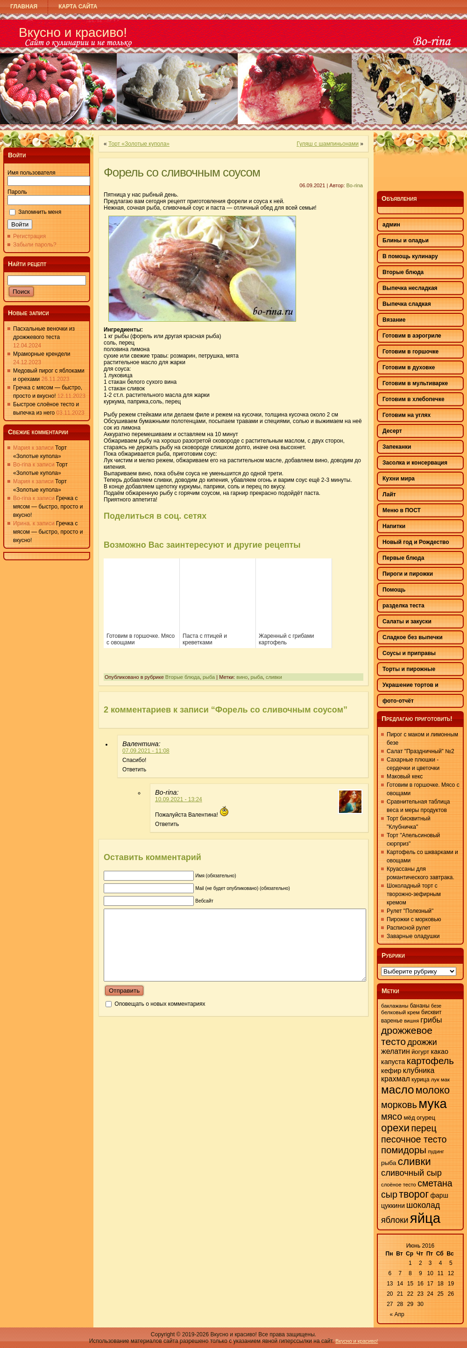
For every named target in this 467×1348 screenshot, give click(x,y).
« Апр (397, 1314)
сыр (389, 1194)
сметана (434, 1183)
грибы (431, 1020)
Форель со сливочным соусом (182, 172)
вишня (411, 1020)
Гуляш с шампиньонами (328, 144)
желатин (395, 1051)
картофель (430, 1061)
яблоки (394, 1220)
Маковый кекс (405, 776)
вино (242, 677)
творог (414, 1194)
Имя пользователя (31, 172)
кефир (391, 1070)
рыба (209, 677)
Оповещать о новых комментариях (159, 1018)
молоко (433, 1090)
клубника (419, 1070)
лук (435, 1079)
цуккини (393, 1205)
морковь (399, 1105)
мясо (391, 1116)
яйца (425, 1218)
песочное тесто (414, 1139)
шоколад (423, 1205)
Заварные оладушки (413, 936)
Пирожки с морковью (414, 919)
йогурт (420, 1051)
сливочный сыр (411, 1173)
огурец (426, 1117)
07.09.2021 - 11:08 (146, 751)
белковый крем (400, 1012)
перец (423, 1128)
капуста (393, 1062)
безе (436, 1006)
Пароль (17, 192)
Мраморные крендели (41, 354)
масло (397, 1089)
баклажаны (394, 1006)
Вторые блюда (182, 677)
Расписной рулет (409, 928)
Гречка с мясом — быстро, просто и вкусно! (48, 506)
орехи (395, 1128)
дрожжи (422, 1042)
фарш (439, 1195)
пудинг (436, 1151)
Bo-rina (355, 185)
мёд (409, 1117)
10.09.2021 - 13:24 (178, 799)
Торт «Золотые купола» (139, 144)
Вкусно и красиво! (73, 32)
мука (432, 1103)
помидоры (403, 1150)
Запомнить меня (39, 212)
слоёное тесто (398, 1184)
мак (445, 1079)
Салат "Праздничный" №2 (420, 751)
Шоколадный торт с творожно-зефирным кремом (414, 894)
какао (439, 1051)
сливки (274, 677)
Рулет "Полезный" (410, 911)
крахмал (395, 1079)
